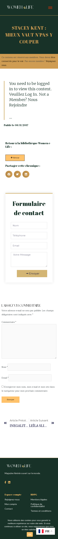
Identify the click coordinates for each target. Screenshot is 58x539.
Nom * (5, 367)
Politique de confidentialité (38, 505)
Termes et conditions (41, 511)
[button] (8, 174)
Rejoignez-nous (12, 499)
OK (29, 534)
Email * (5, 378)
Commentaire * (9, 322)
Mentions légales (39, 499)
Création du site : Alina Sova (15, 299)
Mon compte (11, 504)
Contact (9, 508)
